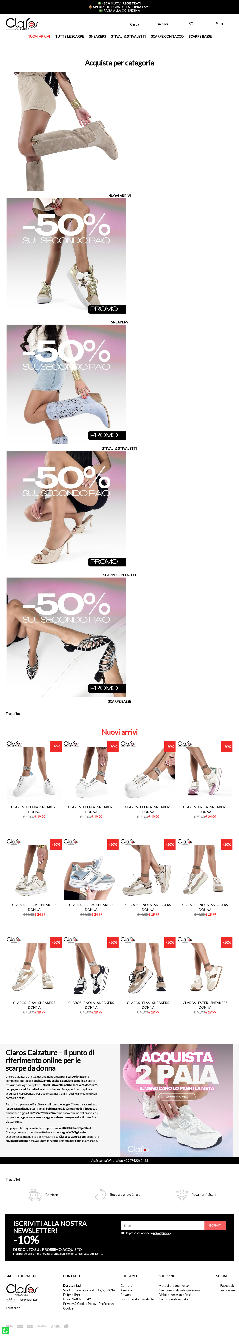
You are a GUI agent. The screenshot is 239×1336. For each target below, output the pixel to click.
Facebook (227, 1285)
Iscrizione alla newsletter (137, 1299)
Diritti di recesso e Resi (175, 1295)
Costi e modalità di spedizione (179, 1290)
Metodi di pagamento (174, 1285)
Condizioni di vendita (173, 1299)
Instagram (227, 1290)
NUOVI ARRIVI (38, 36)
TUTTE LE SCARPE (69, 36)
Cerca (134, 24)
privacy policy (162, 1233)
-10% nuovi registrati (119, 3)
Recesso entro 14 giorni (127, 1194)
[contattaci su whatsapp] (5, 1330)
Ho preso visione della (147, 1233)
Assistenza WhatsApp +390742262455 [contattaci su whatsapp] (119, 1160)
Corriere (51, 1195)
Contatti (126, 1285)
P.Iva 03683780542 (77, 1299)
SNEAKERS (97, 36)
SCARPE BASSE (200, 36)
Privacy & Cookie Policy (79, 1304)
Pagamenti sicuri (204, 1194)
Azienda (126, 1290)
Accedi (163, 24)
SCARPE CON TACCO (167, 36)
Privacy (125, 1295)
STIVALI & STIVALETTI (128, 36)
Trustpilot (13, 713)
